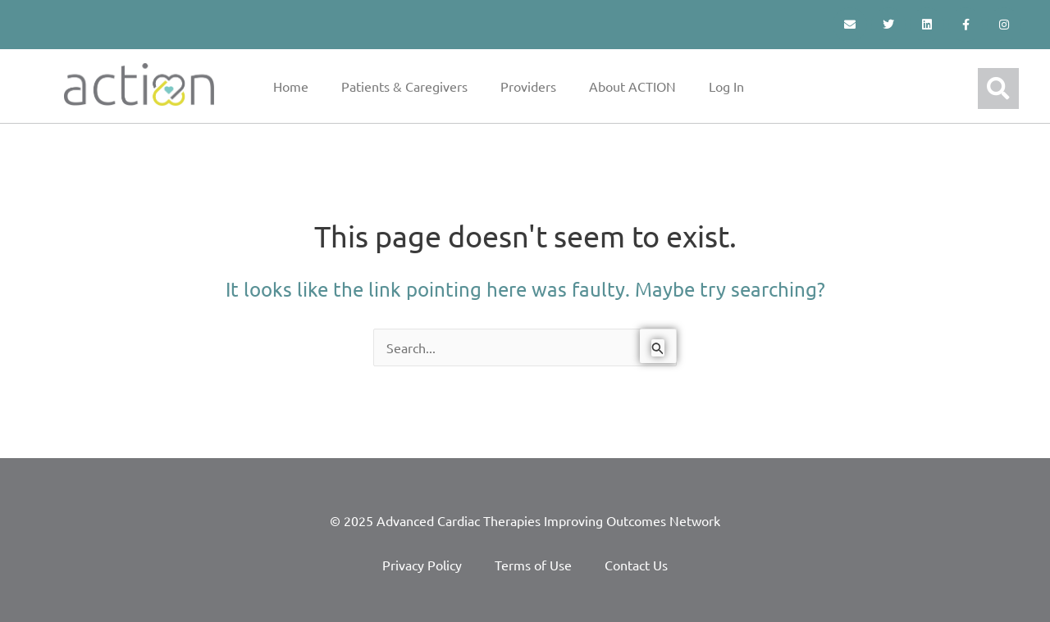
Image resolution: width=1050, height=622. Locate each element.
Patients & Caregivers (404, 86)
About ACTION (632, 86)
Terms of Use (533, 564)
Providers (528, 86)
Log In (726, 86)
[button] (998, 88)
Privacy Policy (422, 564)
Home (290, 86)
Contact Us (636, 564)
